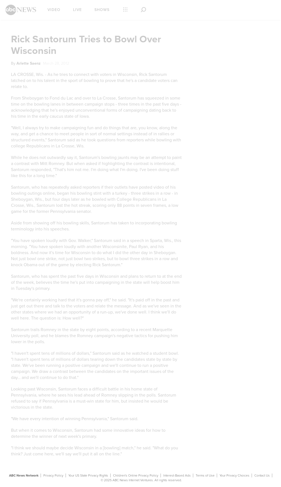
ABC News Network (23, 475)
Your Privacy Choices (234, 475)
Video (53, 9)
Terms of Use (205, 475)
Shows (101, 9)
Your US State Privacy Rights (88, 475)
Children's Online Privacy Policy (135, 475)
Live (77, 9)
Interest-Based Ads (177, 475)
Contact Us (262, 475)
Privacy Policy (53, 475)
